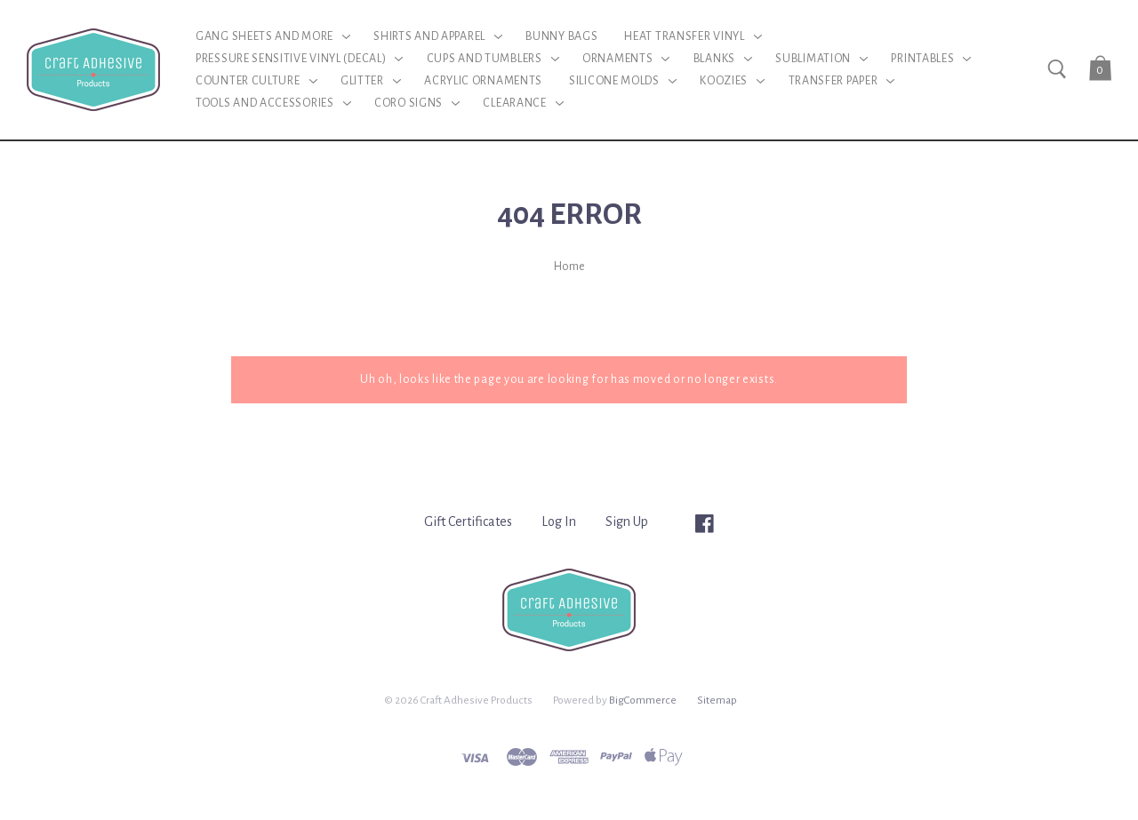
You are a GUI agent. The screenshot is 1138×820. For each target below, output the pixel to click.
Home (569, 266)
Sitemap (717, 700)
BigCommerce (643, 700)
